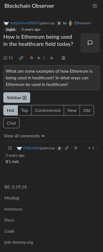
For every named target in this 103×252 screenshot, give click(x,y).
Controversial (47, 110)
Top (24, 110)
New (71, 110)
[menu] (95, 5)
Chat (11, 122)
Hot (10, 110)
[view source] (63, 57)
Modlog (11, 197)
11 (8, 57)
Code (9, 230)
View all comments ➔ (24, 135)
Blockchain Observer (29, 5)
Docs (9, 219)
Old (86, 110)
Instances (13, 208)
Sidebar (17, 97)
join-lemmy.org (18, 242)
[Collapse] (9, 148)
